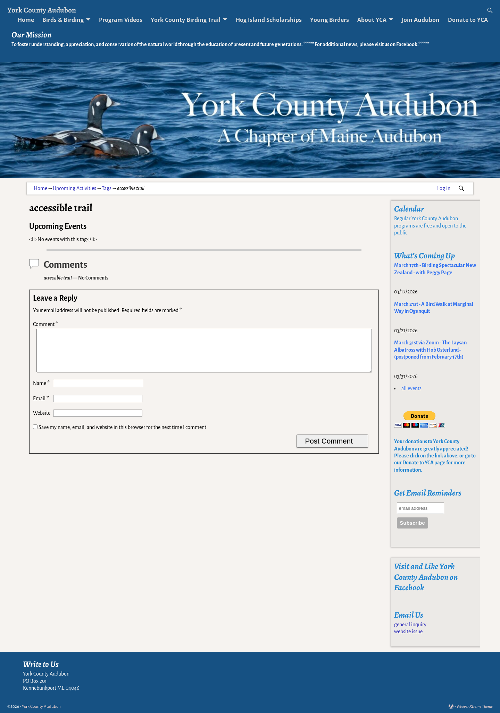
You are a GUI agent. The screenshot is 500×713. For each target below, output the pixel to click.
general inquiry (410, 624)
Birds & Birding (63, 20)
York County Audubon (41, 10)
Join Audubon (421, 20)
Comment (46, 324)
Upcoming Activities (74, 188)
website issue (408, 631)
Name (42, 391)
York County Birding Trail (185, 20)
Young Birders (329, 20)
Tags (106, 188)
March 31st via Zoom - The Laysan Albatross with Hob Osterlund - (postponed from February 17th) (430, 350)
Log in (443, 188)
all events (411, 388)
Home (26, 20)
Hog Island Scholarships (269, 20)
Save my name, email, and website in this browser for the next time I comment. (123, 435)
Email (41, 407)
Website (41, 421)
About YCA (371, 20)
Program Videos (120, 20)
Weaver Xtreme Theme (475, 706)
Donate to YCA (468, 20)
